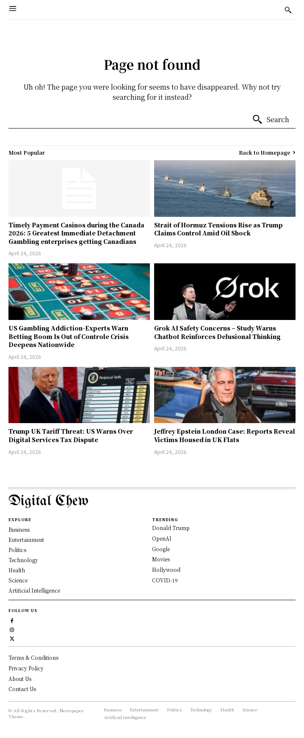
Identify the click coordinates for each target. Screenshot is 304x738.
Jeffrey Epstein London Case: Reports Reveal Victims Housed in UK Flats (224, 435)
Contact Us (22, 688)
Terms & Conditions (33, 657)
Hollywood (166, 569)
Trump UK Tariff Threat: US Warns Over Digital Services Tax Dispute (70, 435)
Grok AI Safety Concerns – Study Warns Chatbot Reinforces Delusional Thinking (217, 332)
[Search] (271, 119)
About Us (19, 678)
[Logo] (152, 501)
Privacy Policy (26, 668)
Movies (161, 559)
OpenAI (161, 538)
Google (161, 548)
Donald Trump (171, 527)
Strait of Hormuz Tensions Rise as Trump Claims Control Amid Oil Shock (218, 229)
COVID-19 (165, 580)
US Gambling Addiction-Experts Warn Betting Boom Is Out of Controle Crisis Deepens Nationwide (68, 336)
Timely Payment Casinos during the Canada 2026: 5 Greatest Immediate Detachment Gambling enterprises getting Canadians (76, 233)
